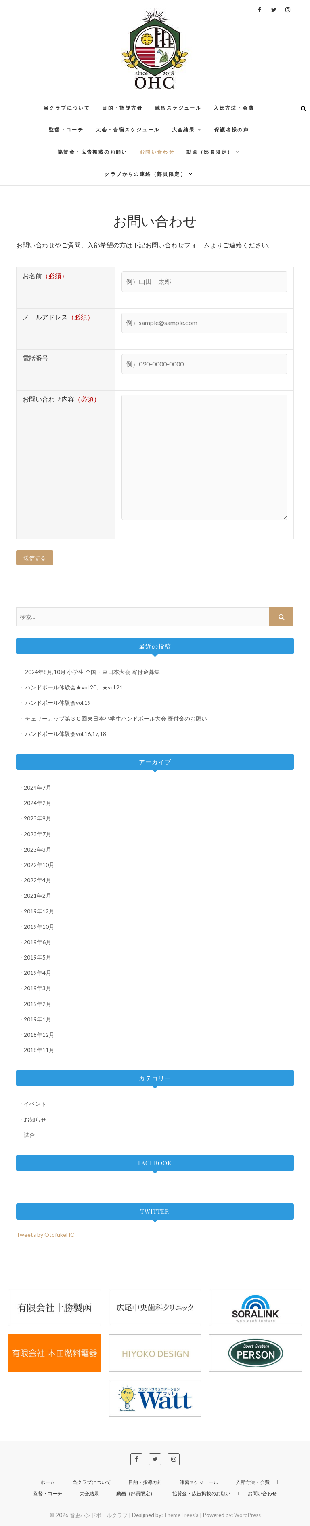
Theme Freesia (181, 1515)
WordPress (247, 1515)
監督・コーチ (66, 130)
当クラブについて (67, 108)
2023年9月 (37, 818)
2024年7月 (37, 787)
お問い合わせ (157, 152)
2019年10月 (39, 927)
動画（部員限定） (209, 152)
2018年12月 (39, 1034)
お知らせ (35, 1119)
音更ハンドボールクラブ (99, 1515)
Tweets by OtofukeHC (45, 1235)
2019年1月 (37, 1019)
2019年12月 (39, 911)
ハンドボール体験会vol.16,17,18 (65, 734)
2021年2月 (37, 895)
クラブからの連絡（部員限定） (145, 174)
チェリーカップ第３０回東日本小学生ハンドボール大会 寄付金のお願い (116, 718)
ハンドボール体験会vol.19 (58, 703)
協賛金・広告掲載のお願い (93, 152)
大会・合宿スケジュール (127, 130)
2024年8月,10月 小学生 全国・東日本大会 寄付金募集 (92, 672)
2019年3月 (37, 988)
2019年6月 (37, 942)
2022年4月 (37, 880)
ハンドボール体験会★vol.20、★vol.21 (74, 687)
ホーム (47, 1483)
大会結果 (183, 130)
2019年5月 (37, 957)
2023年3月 (37, 849)
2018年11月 (39, 1050)
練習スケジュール (178, 108)
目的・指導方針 (122, 108)
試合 (29, 1135)
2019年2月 (37, 1004)
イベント (35, 1104)
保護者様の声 (231, 130)
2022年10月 (39, 865)
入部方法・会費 (234, 108)
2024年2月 (37, 803)
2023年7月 (37, 834)
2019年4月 (37, 973)
